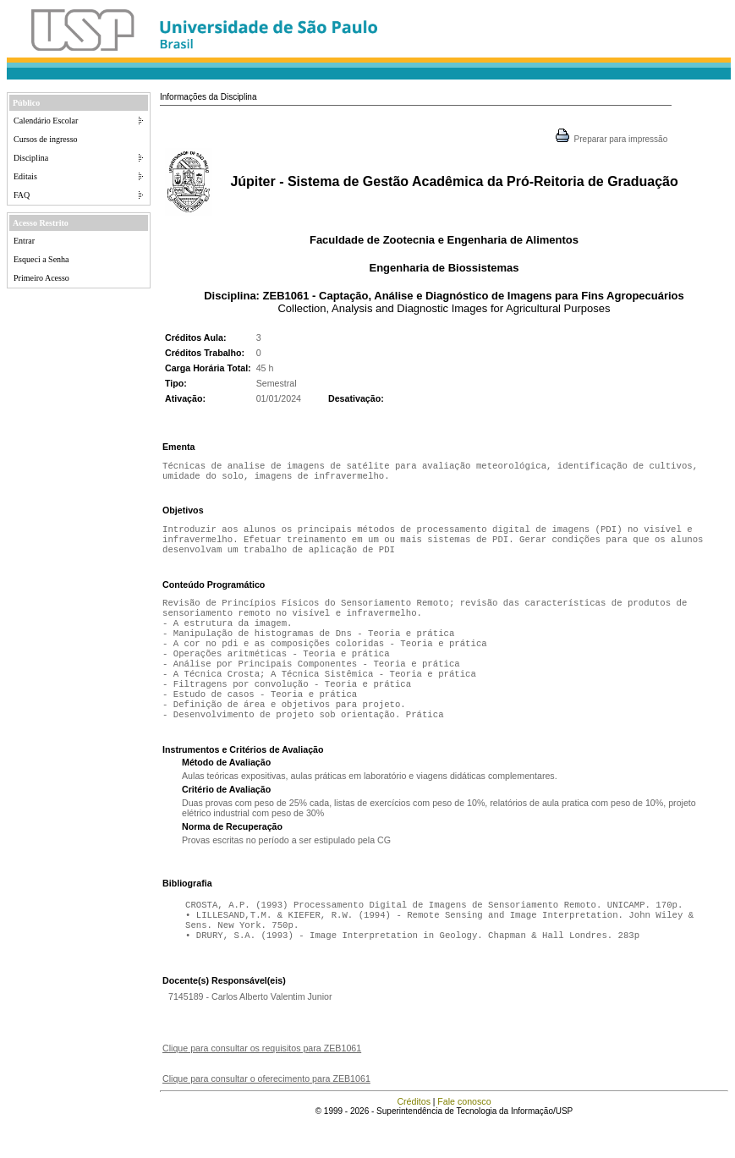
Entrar (24, 240)
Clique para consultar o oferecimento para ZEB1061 (266, 1114)
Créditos (414, 1137)
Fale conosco (464, 1137)
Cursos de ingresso (46, 139)
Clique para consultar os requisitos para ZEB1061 (261, 1083)
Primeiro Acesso (41, 278)
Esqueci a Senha (41, 259)
